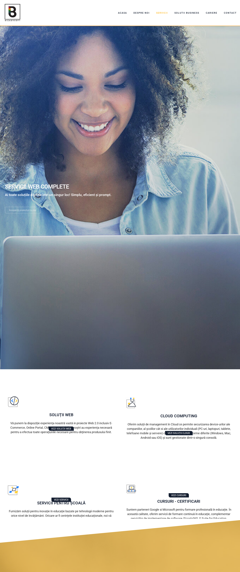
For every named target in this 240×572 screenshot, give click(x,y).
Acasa (122, 13)
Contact (230, 13)
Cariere (211, 13)
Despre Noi (141, 13)
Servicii (162, 13)
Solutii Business (186, 13)
